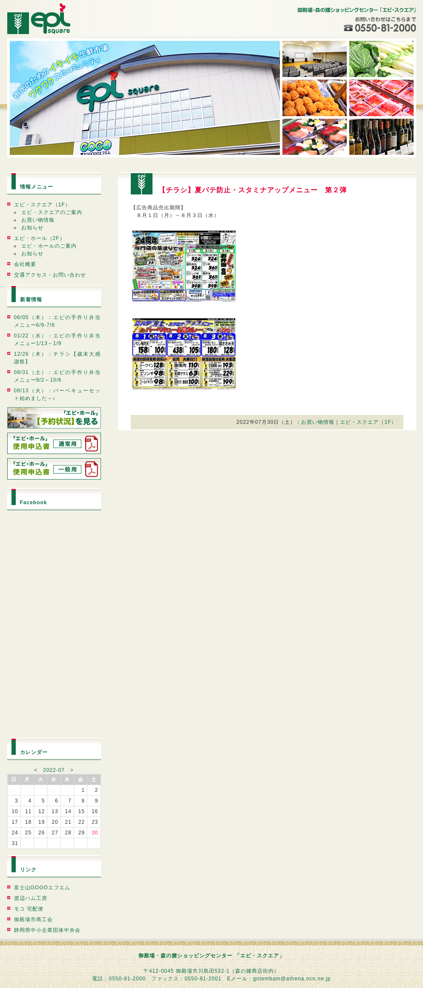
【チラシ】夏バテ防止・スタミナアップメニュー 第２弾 (252, 190)
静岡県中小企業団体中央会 (47, 930)
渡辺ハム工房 (30, 898)
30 (95, 833)
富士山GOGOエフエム (42, 888)
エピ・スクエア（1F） (42, 205)
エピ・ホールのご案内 (49, 246)
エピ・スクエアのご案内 (51, 212)
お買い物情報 (38, 220)
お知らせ (32, 228)
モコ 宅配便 (28, 909)
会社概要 (25, 264)
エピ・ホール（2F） (39, 238)
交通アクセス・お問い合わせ (50, 275)
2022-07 (54, 770)
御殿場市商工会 (33, 919)
